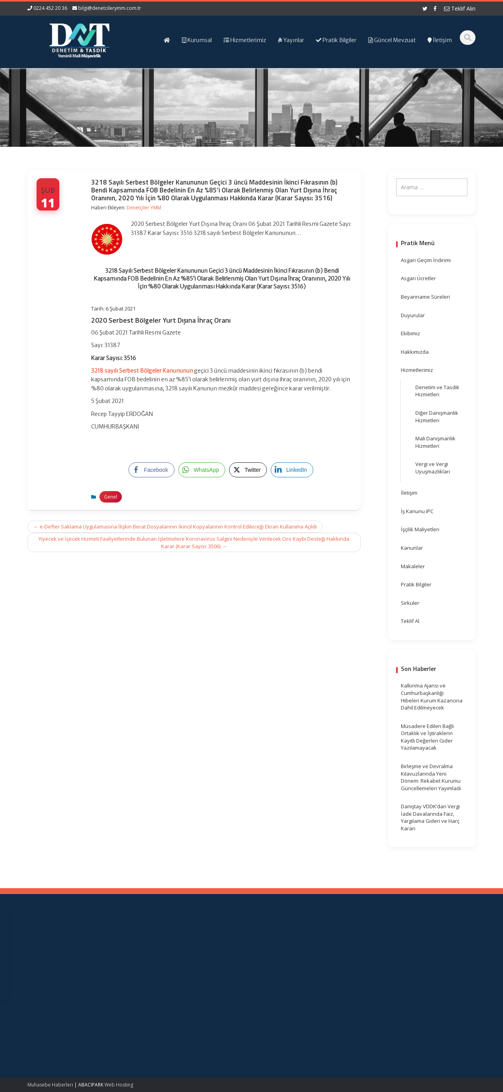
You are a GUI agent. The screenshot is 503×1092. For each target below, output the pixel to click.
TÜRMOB (297, 962)
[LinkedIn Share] (292, 469)
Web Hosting (119, 1084)
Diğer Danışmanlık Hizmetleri (436, 416)
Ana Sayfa (188, 947)
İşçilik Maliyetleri (420, 529)
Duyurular (413, 315)
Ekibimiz (410, 333)
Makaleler (413, 566)
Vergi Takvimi (302, 969)
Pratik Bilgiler (416, 584)
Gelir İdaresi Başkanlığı (314, 947)
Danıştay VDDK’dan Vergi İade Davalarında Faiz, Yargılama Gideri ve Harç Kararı (430, 817)
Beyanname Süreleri (425, 296)
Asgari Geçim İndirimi (426, 260)
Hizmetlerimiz (417, 369)
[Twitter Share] (248, 469)
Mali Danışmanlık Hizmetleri (435, 442)
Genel (110, 496)
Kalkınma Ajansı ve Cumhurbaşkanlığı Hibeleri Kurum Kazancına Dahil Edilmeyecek (432, 696)
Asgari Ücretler (418, 278)
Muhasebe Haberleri (50, 1084)
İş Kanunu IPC (417, 511)
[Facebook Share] (151, 469)
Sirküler (410, 602)
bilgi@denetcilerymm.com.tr (109, 8)
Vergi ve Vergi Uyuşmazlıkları (432, 467)
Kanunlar (412, 547)
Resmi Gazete (303, 955)
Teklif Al (410, 621)
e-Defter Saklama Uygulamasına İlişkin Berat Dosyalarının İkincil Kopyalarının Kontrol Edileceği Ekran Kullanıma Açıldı (175, 526)
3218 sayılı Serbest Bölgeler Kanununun (142, 370)
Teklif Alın (459, 8)
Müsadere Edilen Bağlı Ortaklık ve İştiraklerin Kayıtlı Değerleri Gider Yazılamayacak (427, 737)
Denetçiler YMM (144, 207)
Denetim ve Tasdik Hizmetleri (437, 391)
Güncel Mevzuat (195, 969)
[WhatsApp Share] (202, 469)
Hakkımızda (415, 351)
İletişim (409, 492)
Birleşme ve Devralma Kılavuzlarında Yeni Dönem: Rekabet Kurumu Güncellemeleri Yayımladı (431, 777)
